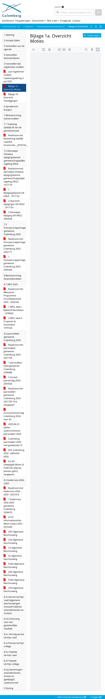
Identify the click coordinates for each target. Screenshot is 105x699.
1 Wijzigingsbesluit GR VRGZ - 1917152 (14, 193)
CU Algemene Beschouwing (13, 549)
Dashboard (8, 20)
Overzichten (38, 20)
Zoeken (58, 7)
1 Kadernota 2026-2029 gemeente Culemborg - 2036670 (12, 506)
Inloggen (95, 697)
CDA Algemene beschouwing (13, 589)
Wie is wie (52, 20)
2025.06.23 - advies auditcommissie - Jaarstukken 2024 (12, 429)
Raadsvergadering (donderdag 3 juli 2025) (54, 26)
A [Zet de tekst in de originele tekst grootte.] (91, 26)
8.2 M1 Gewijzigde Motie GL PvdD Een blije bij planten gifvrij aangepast (14, 468)
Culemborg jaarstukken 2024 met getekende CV (13, 442)
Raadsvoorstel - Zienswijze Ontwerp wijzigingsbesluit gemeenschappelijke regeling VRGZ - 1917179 (14, 176)
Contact (76, 20)
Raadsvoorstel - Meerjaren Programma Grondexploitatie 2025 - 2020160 (14, 295)
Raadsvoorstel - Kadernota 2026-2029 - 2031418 (14, 491)
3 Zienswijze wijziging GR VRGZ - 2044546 (13, 215)
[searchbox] (74, 12)
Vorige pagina (92, 35)
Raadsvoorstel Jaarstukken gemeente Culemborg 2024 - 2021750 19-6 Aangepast (13, 396)
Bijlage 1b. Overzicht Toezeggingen (11, 97)
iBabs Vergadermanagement (71, 697)
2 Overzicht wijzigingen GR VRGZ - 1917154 (14, 204)
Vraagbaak (65, 20)
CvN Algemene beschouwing (13, 541)
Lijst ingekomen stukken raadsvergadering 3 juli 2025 (14, 76)
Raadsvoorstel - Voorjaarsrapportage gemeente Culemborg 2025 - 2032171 (14, 245)
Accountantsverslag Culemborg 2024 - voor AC (14, 414)
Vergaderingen (22, 20)
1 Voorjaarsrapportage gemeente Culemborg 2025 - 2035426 (14, 263)
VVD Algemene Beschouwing (13, 533)
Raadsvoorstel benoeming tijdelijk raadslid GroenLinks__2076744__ (15, 140)
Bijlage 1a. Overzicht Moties (12, 88)
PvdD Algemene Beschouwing (14, 581)
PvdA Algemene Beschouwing (14, 565)
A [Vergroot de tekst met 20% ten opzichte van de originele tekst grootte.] (96, 26)
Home (20, 26)
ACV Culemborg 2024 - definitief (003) (14, 453)
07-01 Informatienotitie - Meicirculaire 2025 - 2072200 (14, 522)
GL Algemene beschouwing (13, 557)
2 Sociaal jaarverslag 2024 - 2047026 (13, 380)
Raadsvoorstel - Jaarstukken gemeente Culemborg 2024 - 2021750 (14, 351)
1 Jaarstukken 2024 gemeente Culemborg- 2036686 (13, 367)
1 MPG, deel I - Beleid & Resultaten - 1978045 (14, 310)
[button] (98, 12)
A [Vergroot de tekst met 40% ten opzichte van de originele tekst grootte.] (101, 26)
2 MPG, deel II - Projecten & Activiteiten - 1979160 (13, 323)
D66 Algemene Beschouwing (13, 573)
